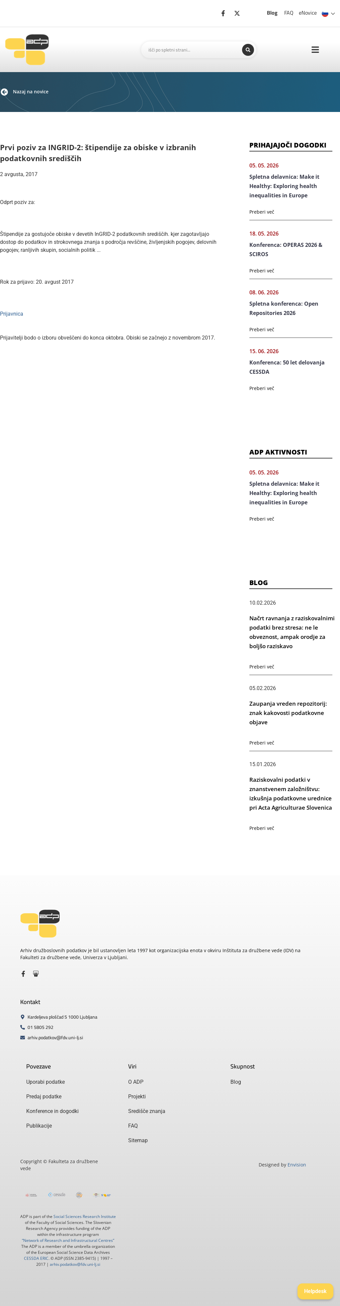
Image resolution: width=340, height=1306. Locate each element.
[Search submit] (248, 50)
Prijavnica (11, 314)
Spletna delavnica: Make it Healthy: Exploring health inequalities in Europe (284, 186)
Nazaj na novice (30, 91)
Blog (272, 13)
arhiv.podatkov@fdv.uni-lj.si (75, 1264)
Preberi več (261, 212)
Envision (297, 1164)
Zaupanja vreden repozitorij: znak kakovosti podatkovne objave (288, 713)
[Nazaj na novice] (4, 92)
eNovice (308, 13)
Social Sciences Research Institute (84, 1216)
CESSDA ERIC (36, 1258)
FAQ (289, 13)
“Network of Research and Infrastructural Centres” (68, 1240)
